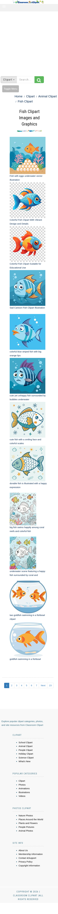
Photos (22, 784)
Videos (22, 796)
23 (50, 685)
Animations (24, 788)
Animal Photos (26, 830)
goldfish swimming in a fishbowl (25, 659)
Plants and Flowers (28, 823)
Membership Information (31, 854)
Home (18, 96)
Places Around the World (31, 819)
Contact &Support (27, 858)
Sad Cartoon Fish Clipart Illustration (27, 307)
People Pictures (26, 827)
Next (43, 685)
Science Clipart (26, 757)
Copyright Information (29, 865)
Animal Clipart (47, 96)
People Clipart (26, 750)
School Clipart (25, 742)
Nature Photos (26, 815)
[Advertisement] (28, 42)
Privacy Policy (25, 861)
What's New (24, 761)
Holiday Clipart (26, 753)
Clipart (30, 96)
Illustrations (24, 792)
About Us (23, 850)
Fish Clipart (25, 101)
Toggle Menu (10, 89)
